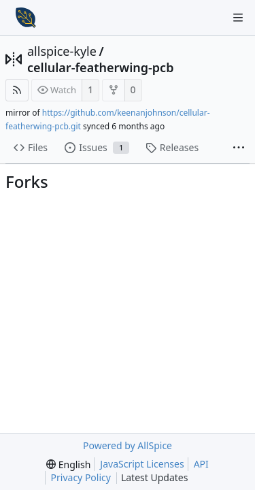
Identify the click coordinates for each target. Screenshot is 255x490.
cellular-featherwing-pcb (100, 67)
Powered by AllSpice (127, 445)
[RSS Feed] (17, 90)
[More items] (239, 148)
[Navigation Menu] (238, 17)
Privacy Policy (81, 477)
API (201, 463)
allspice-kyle (62, 51)
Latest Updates (165, 478)
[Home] (26, 17)
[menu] (68, 464)
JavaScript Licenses (142, 463)
